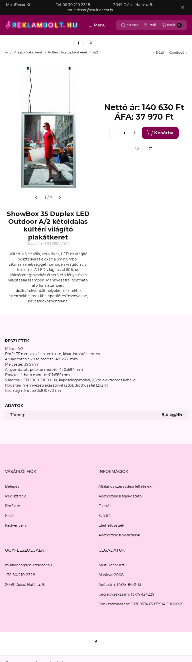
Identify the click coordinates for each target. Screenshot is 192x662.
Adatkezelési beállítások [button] (119, 535)
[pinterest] (91, 43)
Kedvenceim (16, 525)
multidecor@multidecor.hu (28, 565)
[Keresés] (129, 25)
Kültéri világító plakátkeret (67, 52)
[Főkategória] (6, 52)
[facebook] (79, 43)
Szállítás (105, 515)
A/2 (95, 52)
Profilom (12, 506)
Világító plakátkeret (28, 52)
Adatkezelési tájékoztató (120, 496)
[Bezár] (182, 7)
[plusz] (134, 133)
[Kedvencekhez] (137, 148)
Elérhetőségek (111, 525)
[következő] (59, 198)
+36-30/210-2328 (20, 575)
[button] (97, 25)
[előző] (37, 198)
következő (178, 52)
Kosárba (160, 133)
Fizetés (104, 506)
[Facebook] (96, 642)
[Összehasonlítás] (150, 148)
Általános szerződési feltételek (125, 486)
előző (158, 52)
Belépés (12, 486)
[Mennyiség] (124, 133)
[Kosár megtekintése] (172, 25)
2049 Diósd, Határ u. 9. (25, 584)
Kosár (10, 515)
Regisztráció (15, 496)
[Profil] (150, 25)
